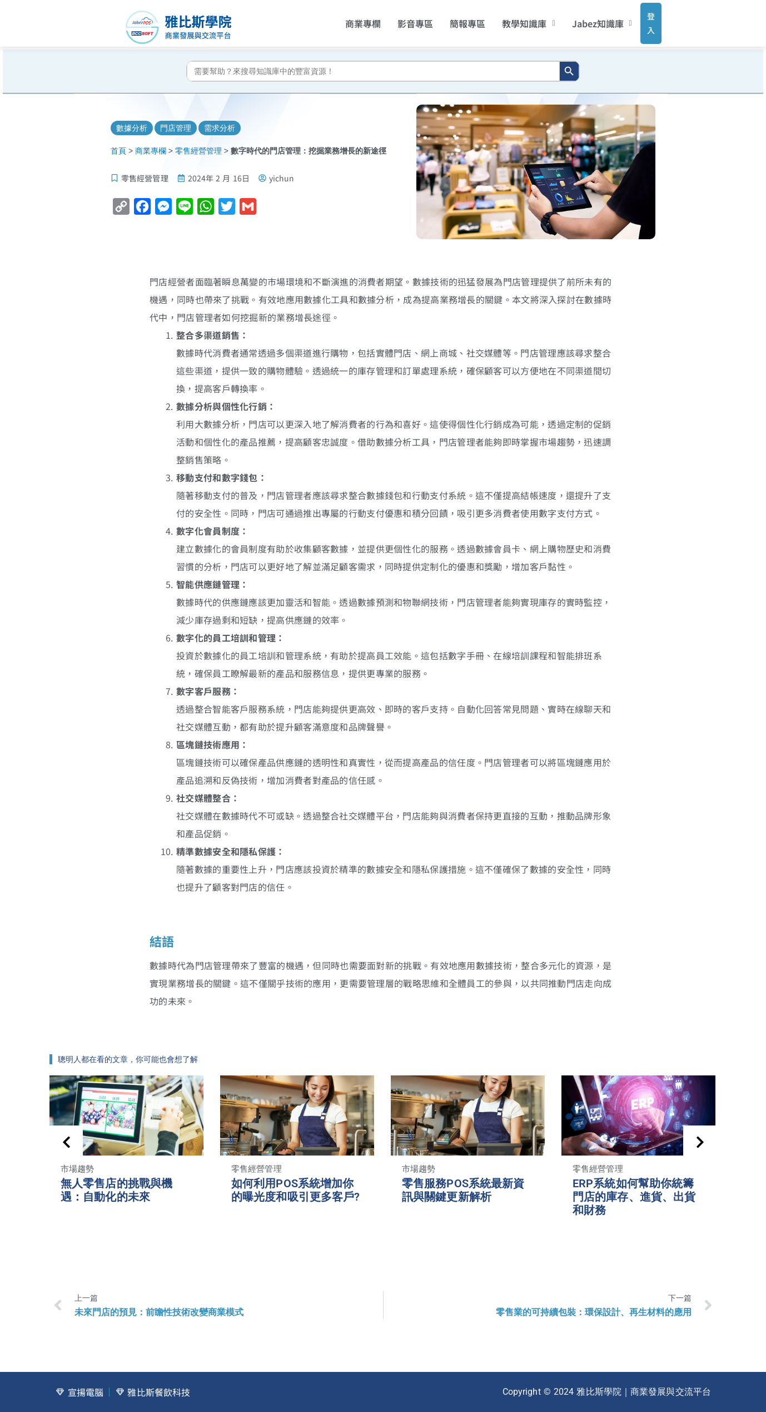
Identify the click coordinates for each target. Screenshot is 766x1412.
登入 (640, 18)
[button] (514, 19)
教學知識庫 (514, 19)
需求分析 (219, 119)
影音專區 (401, 19)
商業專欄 (348, 19)
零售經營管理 (198, 143)
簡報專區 (453, 19)
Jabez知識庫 (587, 19)
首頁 (118, 143)
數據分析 (131, 119)
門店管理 (175, 119)
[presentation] (66, 1134)
